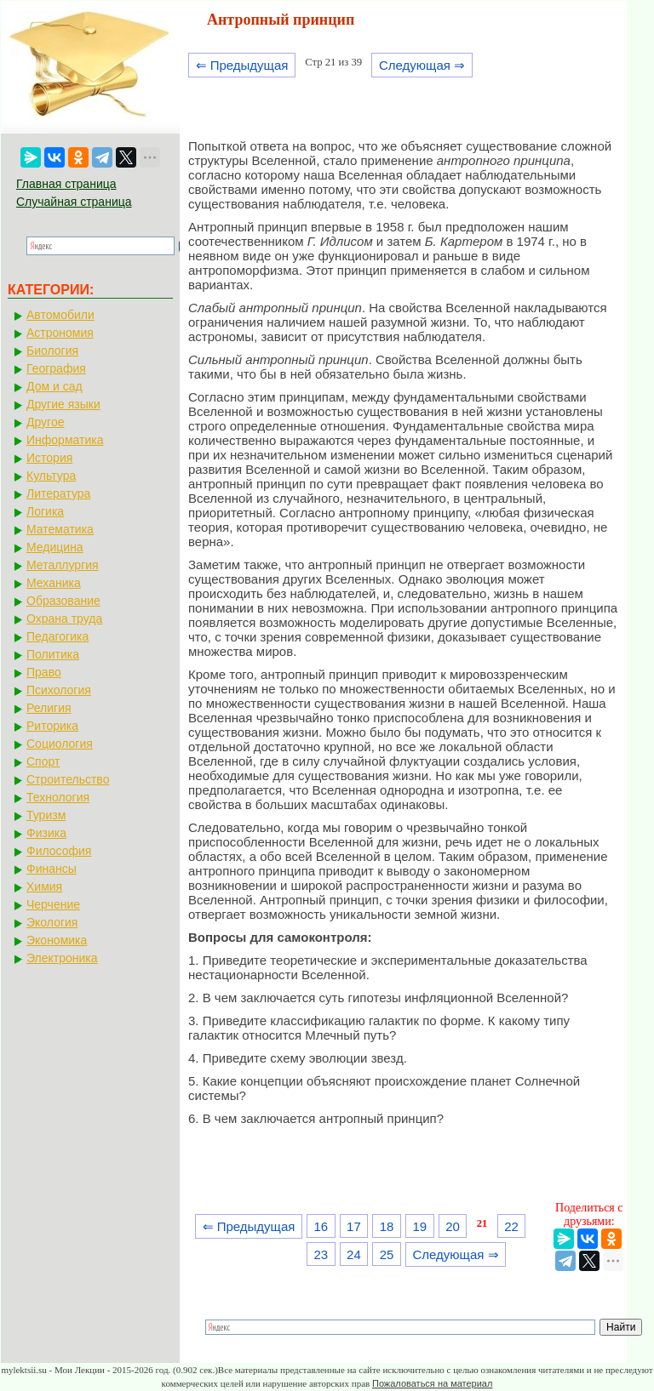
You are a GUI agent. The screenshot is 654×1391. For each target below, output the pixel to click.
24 (354, 1254)
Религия (49, 708)
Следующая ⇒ (422, 65)
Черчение (53, 904)
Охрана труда (64, 618)
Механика (53, 583)
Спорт (43, 761)
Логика (45, 511)
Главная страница (66, 184)
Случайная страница (74, 201)
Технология (57, 797)
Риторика (52, 726)
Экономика (56, 940)
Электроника (62, 958)
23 (320, 1254)
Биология (52, 350)
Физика (46, 833)
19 (419, 1226)
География (56, 368)
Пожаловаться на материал (432, 1383)
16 (320, 1226)
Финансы (51, 868)
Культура (51, 475)
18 (387, 1226)
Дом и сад (54, 386)
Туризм (46, 815)
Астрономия (60, 332)
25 (387, 1254)
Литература (58, 493)
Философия (58, 851)
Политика (52, 654)
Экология (51, 922)
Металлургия (62, 565)
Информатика (64, 440)
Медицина (54, 547)
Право (43, 672)
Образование (63, 600)
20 (452, 1226)
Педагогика (57, 636)
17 (354, 1226)
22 (511, 1226)
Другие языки (63, 404)
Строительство (67, 779)
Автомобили (60, 315)
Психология (58, 690)
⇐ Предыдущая (242, 65)
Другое (45, 422)
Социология (59, 743)
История (49, 458)
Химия (44, 886)
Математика (60, 529)
